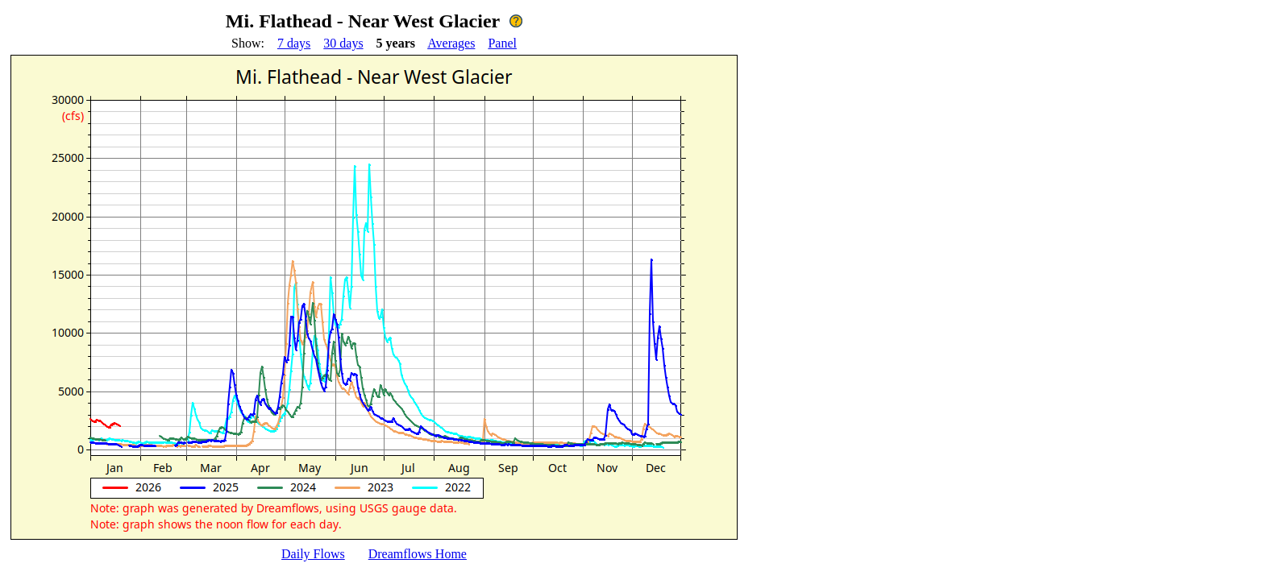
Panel (502, 43)
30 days (343, 43)
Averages (451, 43)
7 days (293, 43)
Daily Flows (313, 554)
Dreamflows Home (417, 554)
